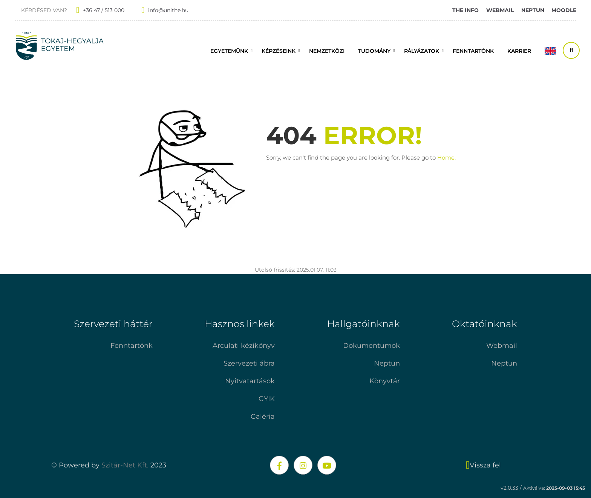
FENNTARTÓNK (473, 51)
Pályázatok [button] (421, 51)
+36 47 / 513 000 (103, 10)
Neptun (387, 363)
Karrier (519, 51)
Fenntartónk (131, 345)
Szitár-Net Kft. (125, 465)
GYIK (267, 399)
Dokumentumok (371, 345)
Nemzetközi (326, 51)
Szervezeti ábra (249, 363)
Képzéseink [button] (279, 51)
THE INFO (465, 10)
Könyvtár (384, 381)
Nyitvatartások (250, 381)
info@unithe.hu (168, 10)
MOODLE (563, 10)
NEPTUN (532, 10)
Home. (446, 157)
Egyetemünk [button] (229, 51)
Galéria (263, 416)
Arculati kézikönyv (244, 345)
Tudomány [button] (374, 51)
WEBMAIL (500, 10)
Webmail (501, 345)
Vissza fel (483, 465)
